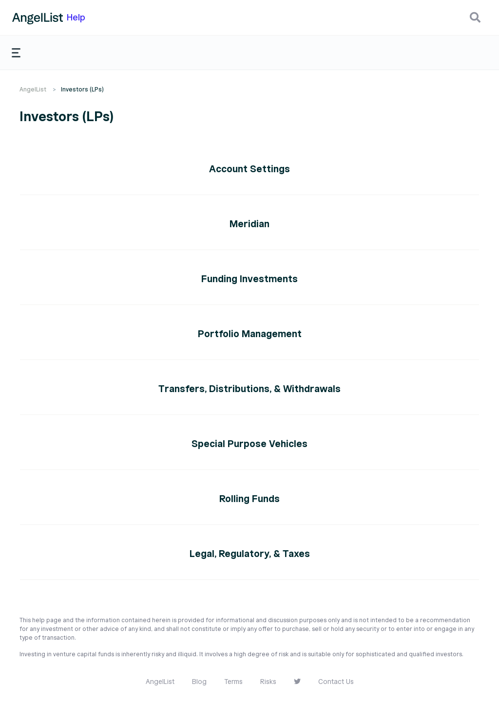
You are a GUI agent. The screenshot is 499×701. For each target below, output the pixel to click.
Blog (199, 682)
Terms (233, 682)
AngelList (32, 89)
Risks (268, 682)
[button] (475, 17)
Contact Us (336, 682)
